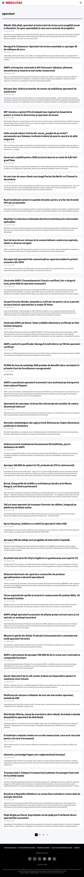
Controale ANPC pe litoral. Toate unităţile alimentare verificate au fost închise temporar (41, 324)
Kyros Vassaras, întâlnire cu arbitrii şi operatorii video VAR (35, 523)
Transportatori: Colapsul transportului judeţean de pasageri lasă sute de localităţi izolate (41, 774)
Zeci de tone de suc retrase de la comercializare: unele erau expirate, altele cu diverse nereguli (41, 241)
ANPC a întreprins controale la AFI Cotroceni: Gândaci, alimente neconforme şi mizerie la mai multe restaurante (38, 69)
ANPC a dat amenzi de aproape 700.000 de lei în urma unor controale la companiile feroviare (42, 656)
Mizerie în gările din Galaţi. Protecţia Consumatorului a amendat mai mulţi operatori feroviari (40, 637)
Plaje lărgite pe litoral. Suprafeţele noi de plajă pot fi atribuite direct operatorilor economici (40, 816)
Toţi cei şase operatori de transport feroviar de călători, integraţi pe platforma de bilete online (40, 506)
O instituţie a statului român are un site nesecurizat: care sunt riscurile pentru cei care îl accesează (42, 737)
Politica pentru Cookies (26, 848)
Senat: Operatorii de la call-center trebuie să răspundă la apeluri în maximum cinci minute (40, 677)
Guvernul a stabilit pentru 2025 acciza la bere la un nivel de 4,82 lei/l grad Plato (40, 159)
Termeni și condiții (43, 848)
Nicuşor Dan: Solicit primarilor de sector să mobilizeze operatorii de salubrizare (40, 90)
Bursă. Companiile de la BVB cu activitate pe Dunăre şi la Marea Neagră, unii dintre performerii (38, 485)
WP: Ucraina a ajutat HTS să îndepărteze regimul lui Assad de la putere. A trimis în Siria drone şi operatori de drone (38, 113)
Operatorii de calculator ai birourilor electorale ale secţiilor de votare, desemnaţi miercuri (41, 405)
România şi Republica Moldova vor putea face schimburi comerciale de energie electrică (42, 795)
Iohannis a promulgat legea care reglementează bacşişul (34, 754)
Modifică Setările (42, 853)
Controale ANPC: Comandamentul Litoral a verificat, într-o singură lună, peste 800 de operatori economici (39, 282)
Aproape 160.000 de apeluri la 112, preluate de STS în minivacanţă (39, 465)
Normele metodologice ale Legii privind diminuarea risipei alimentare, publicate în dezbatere (42, 424)
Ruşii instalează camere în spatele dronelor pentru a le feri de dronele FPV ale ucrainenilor (41, 201)
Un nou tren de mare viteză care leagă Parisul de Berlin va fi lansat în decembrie (40, 178)
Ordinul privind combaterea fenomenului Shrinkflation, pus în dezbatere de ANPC (37, 445)
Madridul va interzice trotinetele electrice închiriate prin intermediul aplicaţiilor (41, 220)
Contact (77, 848)
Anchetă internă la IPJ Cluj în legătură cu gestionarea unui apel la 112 (41, 558)
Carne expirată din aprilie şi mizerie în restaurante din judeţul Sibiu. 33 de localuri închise (42, 597)
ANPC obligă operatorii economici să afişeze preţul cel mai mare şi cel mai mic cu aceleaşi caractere (41, 616)
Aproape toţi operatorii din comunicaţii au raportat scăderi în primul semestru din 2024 (41, 261)
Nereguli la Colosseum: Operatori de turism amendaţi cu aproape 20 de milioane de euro (40, 48)
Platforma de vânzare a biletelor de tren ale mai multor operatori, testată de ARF (39, 697)
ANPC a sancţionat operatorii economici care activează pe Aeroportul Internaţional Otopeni (41, 384)
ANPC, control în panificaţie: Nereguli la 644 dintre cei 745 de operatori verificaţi (42, 345)
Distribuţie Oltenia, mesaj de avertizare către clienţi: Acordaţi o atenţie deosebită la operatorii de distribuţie (42, 716)
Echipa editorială (10, 848)
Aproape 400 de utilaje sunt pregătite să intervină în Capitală (37, 540)
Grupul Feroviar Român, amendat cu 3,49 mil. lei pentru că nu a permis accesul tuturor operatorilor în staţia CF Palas (41, 303)
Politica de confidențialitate (62, 848)
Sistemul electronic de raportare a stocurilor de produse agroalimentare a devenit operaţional (34, 576)
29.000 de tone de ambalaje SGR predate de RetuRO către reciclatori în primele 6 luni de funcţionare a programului (42, 367)
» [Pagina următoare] (47, 835)
